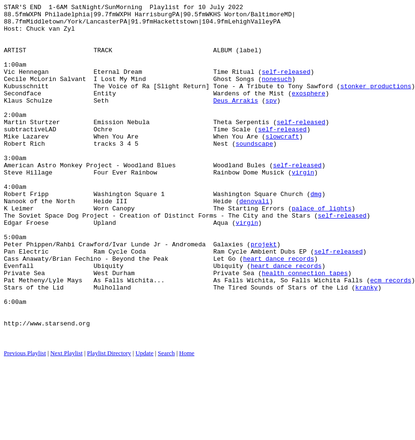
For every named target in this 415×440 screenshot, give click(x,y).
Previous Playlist (25, 420)
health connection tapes (304, 327)
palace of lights (322, 249)
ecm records (390, 336)
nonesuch (276, 94)
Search (166, 420)
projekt (264, 293)
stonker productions (375, 103)
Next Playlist (66, 420)
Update (145, 420)
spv (271, 120)
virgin (303, 206)
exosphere (308, 111)
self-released (286, 85)
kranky (366, 344)
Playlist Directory (109, 420)
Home (187, 420)
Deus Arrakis (235, 120)
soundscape (254, 172)
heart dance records (278, 310)
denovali (254, 241)
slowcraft (282, 163)
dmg (316, 232)
